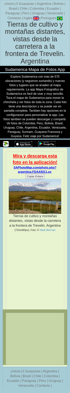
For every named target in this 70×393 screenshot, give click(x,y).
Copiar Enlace (35, 176)
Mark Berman (47, 230)
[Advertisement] (35, 270)
